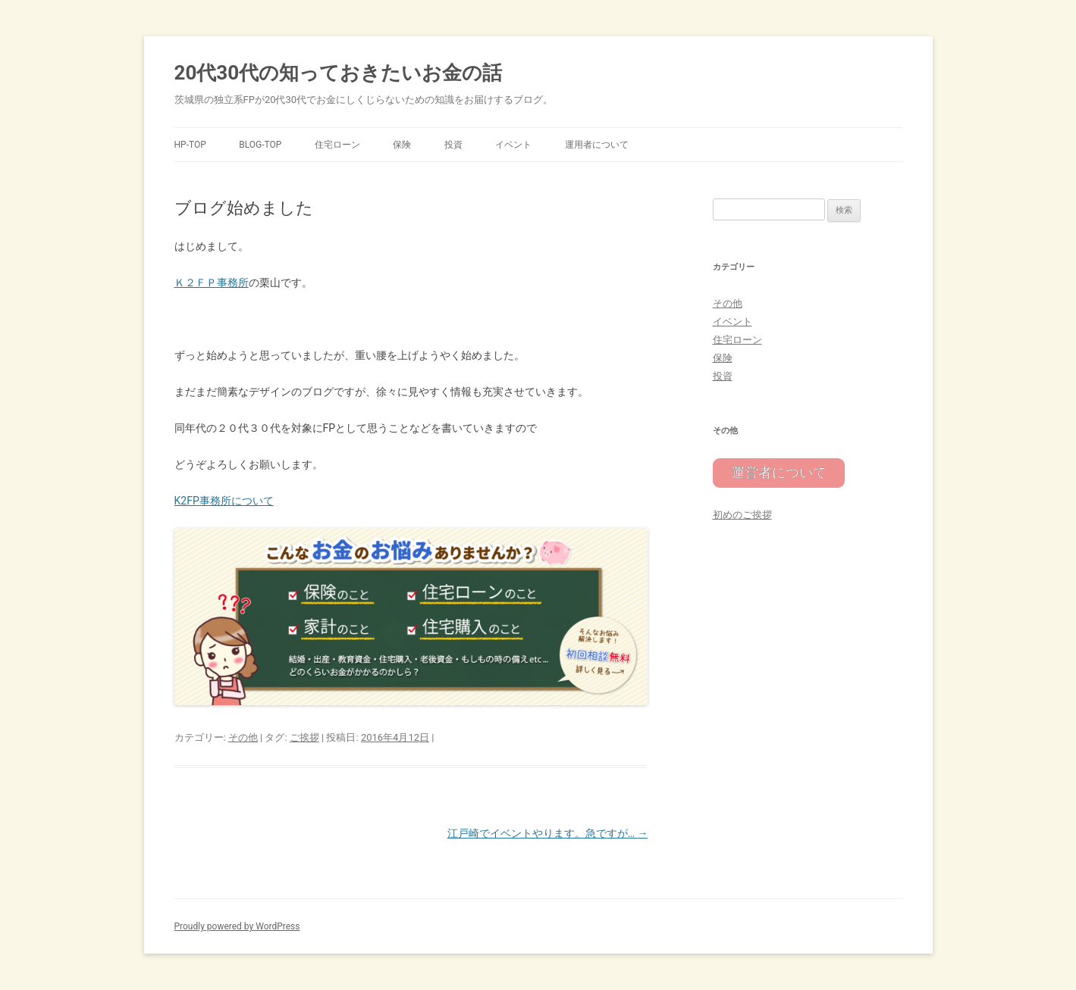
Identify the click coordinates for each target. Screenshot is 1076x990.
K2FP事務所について (224, 501)
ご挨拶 (304, 737)
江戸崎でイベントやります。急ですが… (547, 833)
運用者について (597, 144)
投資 (453, 144)
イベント (513, 144)
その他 (243, 737)
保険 (402, 144)
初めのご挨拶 (742, 512)
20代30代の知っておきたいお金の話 (338, 72)
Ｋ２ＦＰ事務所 (211, 282)
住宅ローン (337, 144)
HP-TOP (190, 144)
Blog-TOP (260, 144)
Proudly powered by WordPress (237, 926)
